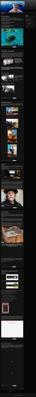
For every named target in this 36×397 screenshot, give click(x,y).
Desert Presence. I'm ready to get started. (9, 271)
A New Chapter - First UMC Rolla (7, 51)
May (27, 21)
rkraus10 (27, 16)
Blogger (22, 395)
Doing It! (3, 164)
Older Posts (21, 388)
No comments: (10, 160)
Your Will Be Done (4, 211)
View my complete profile (28, 17)
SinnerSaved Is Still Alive (6, 102)
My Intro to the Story (5, 16)
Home (10, 388)
